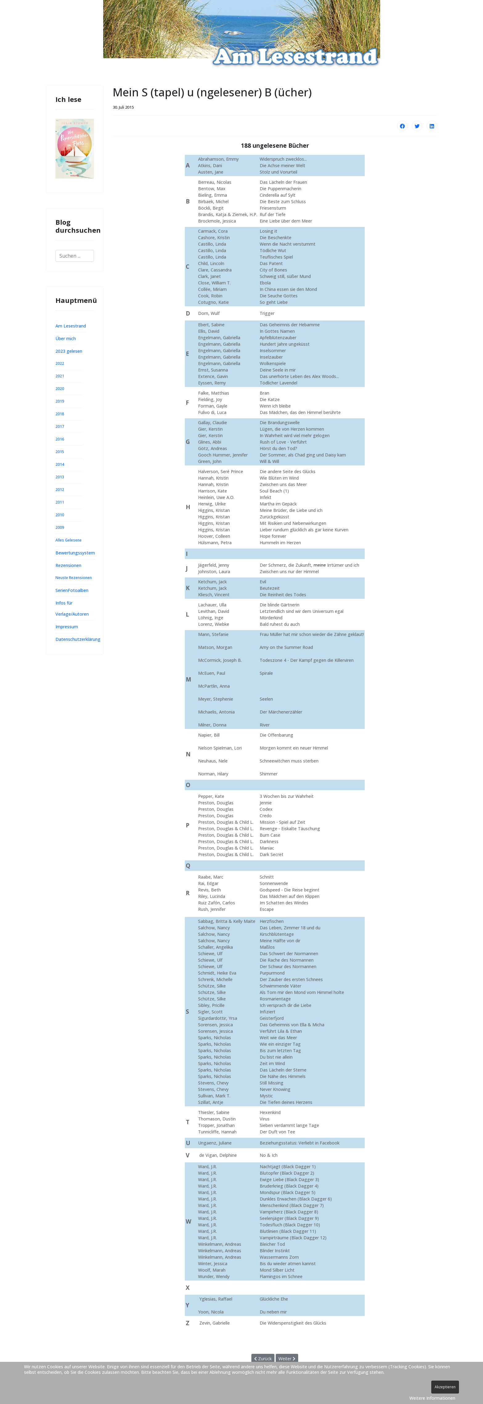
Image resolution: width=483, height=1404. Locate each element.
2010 (59, 514)
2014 (59, 464)
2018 (59, 413)
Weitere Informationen (432, 1398)
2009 (59, 527)
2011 (59, 502)
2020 (59, 388)
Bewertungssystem (75, 553)
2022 (59, 363)
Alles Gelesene (68, 540)
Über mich (65, 338)
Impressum (66, 627)
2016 (59, 439)
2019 (59, 401)
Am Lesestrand (70, 326)
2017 (59, 426)
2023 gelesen (68, 351)
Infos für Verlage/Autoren (72, 608)
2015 (59, 451)
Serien (61, 590)
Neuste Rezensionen (73, 577)
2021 (59, 376)
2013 (59, 477)
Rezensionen (68, 565)
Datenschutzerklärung (77, 639)
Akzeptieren (445, 1387)
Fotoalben (78, 590)
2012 (59, 489)
